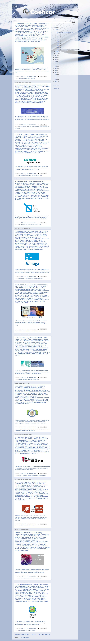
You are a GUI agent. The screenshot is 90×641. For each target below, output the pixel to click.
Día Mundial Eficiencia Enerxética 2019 (27, 278)
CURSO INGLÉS (26, 331)
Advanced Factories (23, 578)
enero (57, 53)
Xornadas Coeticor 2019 (37, 175)
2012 (56, 79)
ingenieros (36, 331)
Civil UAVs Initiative (23, 224)
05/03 (58, 47)
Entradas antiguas (44, 634)
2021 (56, 63)
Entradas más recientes (22, 634)
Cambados (47, 428)
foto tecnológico (34, 224)
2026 (56, 27)
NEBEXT (40, 578)
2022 (56, 61)
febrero (57, 51)
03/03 (58, 49)
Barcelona (30, 578)
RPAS (27, 630)
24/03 (58, 39)
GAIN (40, 224)
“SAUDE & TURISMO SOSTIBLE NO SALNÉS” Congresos (31, 428)
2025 (56, 55)
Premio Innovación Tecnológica (25, 379)
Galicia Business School (24, 126)
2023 (56, 59)
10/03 (58, 45)
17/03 (58, 41)
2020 (56, 64)
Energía (38, 278)
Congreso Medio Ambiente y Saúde (22, 430)
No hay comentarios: (31, 76)
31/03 (58, 31)
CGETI (20, 475)
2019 (56, 66)
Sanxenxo (32, 430)
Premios (44, 475)
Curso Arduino (32, 525)
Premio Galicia (38, 475)
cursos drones (22, 630)
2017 (56, 70)
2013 (56, 77)
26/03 (58, 36)
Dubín (32, 331)
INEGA (41, 278)
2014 (56, 76)
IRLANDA (41, 331)
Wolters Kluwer (32, 630)
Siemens (29, 175)
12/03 (58, 43)
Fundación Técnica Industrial (29, 475)
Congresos (35, 578)
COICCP (21, 78)
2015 (56, 74)
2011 (56, 81)
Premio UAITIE (36, 379)
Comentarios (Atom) (25, 637)
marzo (57, 29)
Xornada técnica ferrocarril (29, 78)
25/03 (58, 38)
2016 (56, 72)
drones (29, 224)
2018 (56, 68)
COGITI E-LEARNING (24, 525)
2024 (56, 57)
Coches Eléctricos (23, 175)
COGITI (21, 331)
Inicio (34, 634)
